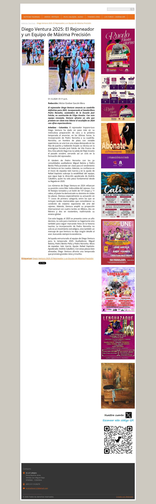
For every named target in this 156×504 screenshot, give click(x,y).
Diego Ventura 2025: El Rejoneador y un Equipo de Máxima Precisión (63, 258)
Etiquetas (26, 258)
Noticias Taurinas (28, 23)
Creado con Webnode (124, 497)
